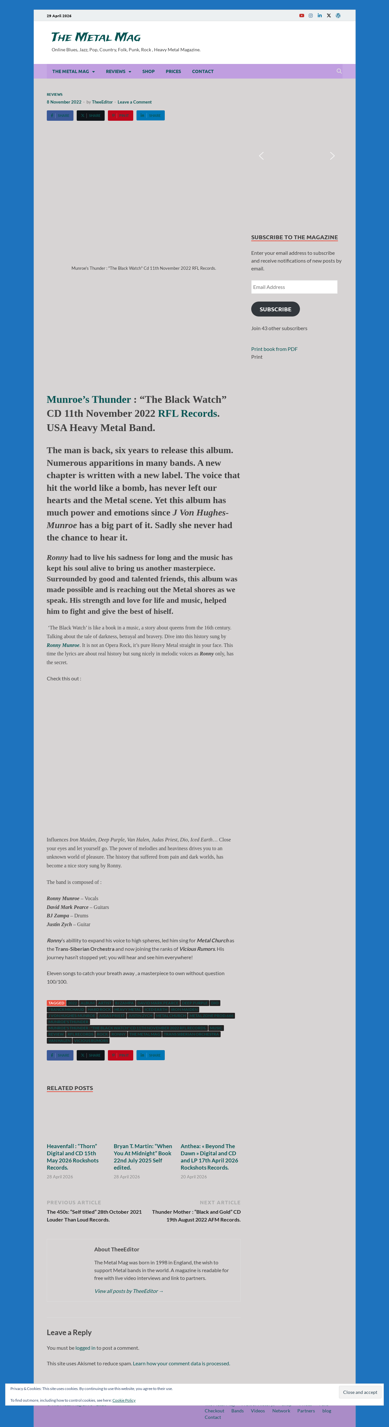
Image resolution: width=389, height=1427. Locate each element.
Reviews (115, 71)
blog (326, 1410)
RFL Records (186, 413)
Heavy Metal (127, 1009)
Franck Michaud (66, 1009)
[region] (296, 156)
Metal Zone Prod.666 (211, 1015)
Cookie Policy (124, 1400)
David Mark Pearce (157, 1002)
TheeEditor (102, 102)
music (216, 1027)
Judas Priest (112, 1015)
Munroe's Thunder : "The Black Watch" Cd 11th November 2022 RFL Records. (127, 1027)
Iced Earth (156, 1009)
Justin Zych (140, 1015)
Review (56, 1034)
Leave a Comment (135, 102)
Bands (237, 1410)
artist (104, 1002)
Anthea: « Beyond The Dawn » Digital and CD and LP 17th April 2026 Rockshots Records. (209, 1157)
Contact (203, 71)
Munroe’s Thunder (89, 399)
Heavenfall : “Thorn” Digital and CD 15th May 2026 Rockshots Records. (72, 1157)
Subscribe (276, 309)
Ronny (118, 1034)
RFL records (80, 1034)
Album (88, 1002)
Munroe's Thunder (68, 1021)
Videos (258, 1410)
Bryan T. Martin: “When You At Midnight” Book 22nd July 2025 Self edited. (143, 1157)
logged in (85, 1348)
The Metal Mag (96, 37)
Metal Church (171, 1015)
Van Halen (59, 1040)
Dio (215, 1002)
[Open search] (339, 71)
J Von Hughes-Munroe (71, 1015)
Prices (173, 71)
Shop (148, 71)
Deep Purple (195, 1002)
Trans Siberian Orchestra (191, 1034)
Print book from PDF (274, 349)
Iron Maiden (184, 1009)
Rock (102, 1034)
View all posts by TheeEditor (129, 1291)
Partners (306, 1410)
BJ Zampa (124, 1002)
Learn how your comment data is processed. (181, 1363)
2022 (72, 1002)
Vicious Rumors (91, 1040)
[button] (261, 156)
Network (281, 1410)
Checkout (214, 1410)
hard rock (99, 1009)
